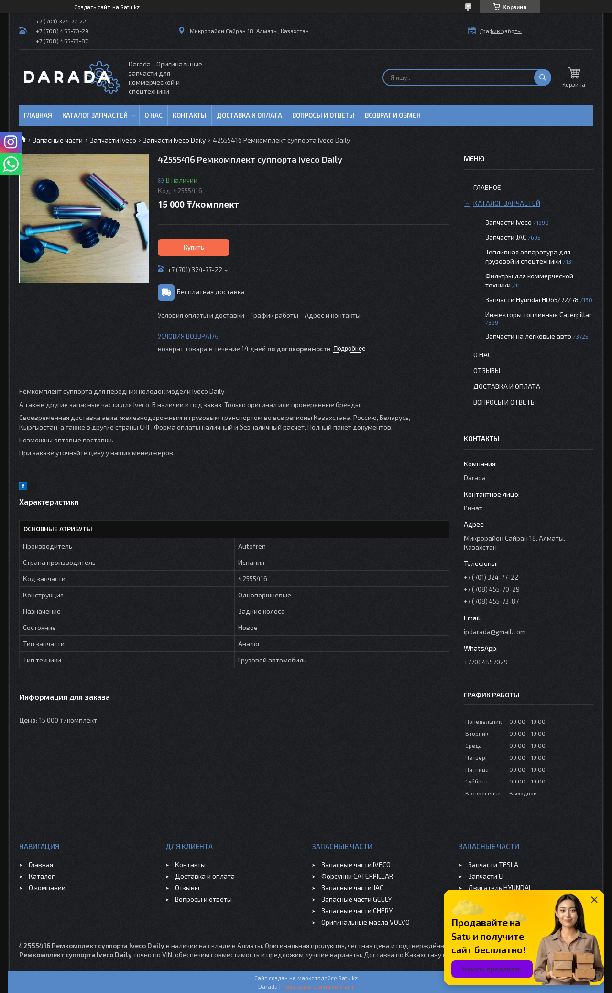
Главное (487, 187)
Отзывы (486, 370)
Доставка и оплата (249, 115)
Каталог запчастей (95, 115)
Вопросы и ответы (323, 115)
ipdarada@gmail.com (494, 632)
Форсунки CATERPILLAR (357, 876)
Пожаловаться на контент (318, 986)
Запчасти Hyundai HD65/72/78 (532, 300)
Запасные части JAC (352, 887)
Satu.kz (348, 977)
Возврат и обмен (393, 115)
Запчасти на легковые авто (528, 336)
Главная (38, 115)
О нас (153, 115)
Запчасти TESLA (493, 865)
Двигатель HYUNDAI (499, 887)
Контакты (190, 115)
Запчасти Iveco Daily (174, 140)
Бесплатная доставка (211, 291)
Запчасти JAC (505, 237)
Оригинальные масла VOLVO (365, 922)
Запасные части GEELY (356, 899)
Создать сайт (92, 6)
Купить (194, 247)
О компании (47, 887)
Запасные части (58, 140)
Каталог (42, 876)
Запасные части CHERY (357, 910)
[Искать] (542, 77)
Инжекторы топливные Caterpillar (538, 314)
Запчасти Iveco (113, 140)
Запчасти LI (485, 876)
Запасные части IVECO (356, 865)
